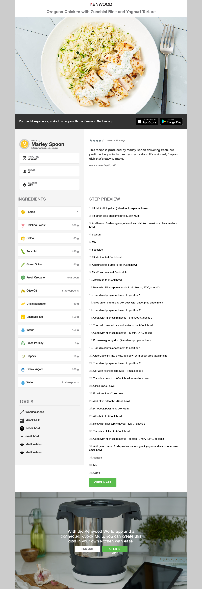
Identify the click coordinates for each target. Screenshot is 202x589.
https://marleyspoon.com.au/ (44, 148)
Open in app (103, 482)
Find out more (87, 550)
